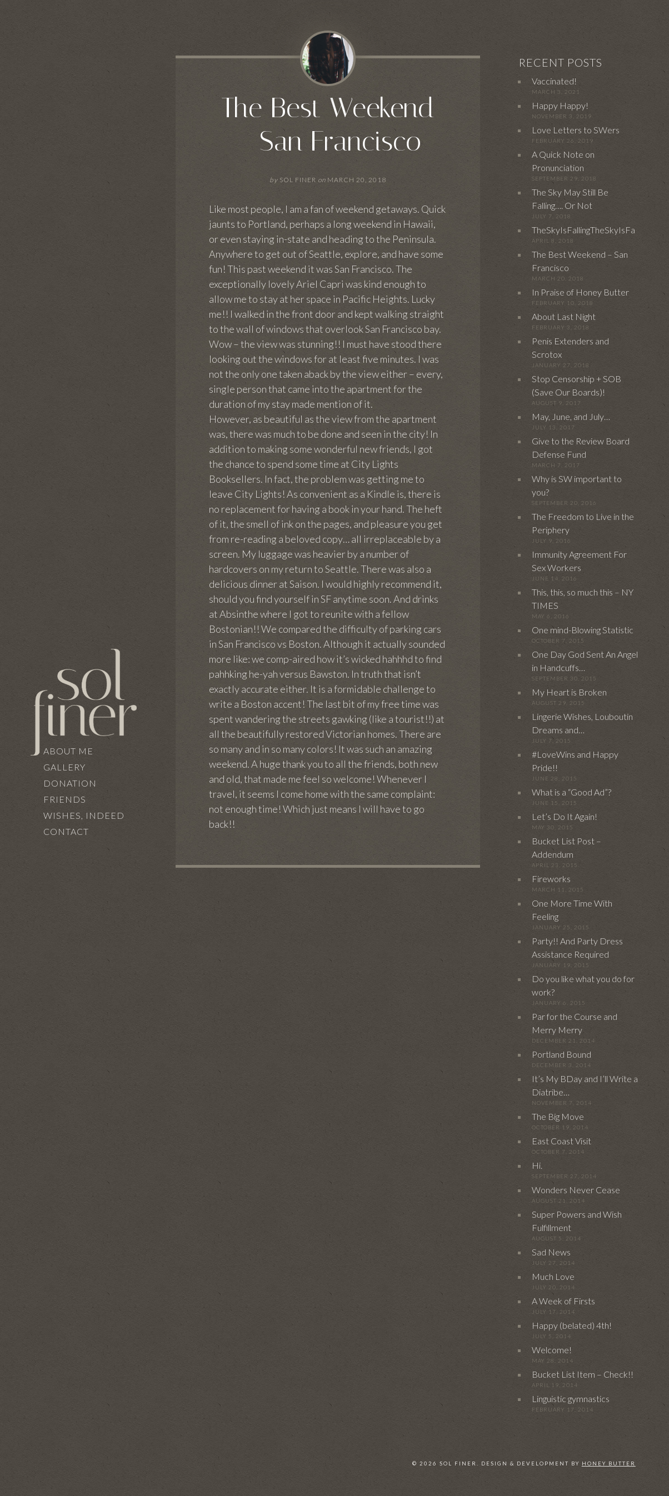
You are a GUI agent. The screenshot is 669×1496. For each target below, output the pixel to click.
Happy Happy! (560, 105)
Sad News (551, 1252)
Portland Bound (561, 1054)
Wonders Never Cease (576, 1189)
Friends (64, 799)
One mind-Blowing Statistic (582, 629)
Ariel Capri (320, 284)
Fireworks (551, 878)
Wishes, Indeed (83, 815)
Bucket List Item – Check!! (582, 1374)
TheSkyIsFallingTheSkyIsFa (583, 229)
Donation (70, 783)
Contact (66, 831)
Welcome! (552, 1349)
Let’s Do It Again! (564, 816)
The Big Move (558, 1116)
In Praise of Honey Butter (580, 292)
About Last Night (564, 316)
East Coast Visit (561, 1140)
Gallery (64, 767)
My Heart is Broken (569, 692)
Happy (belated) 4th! (572, 1325)
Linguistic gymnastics (571, 1398)
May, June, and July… (571, 416)
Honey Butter (609, 1463)
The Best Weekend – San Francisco (328, 125)
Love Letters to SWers (576, 129)
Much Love (553, 1276)
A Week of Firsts (563, 1300)
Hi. (537, 1165)
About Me (68, 751)
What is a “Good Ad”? (571, 792)
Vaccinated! (554, 81)
